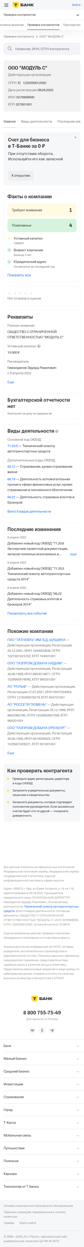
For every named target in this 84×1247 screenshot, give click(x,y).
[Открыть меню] (6, 5)
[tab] (10, 121)
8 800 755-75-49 (42, 1013)
